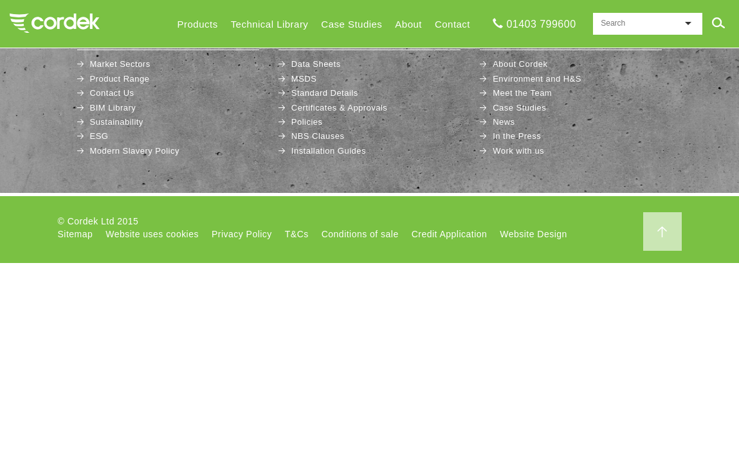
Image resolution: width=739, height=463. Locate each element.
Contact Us (112, 93)
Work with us (518, 151)
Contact (452, 24)
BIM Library (113, 108)
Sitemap (75, 234)
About (408, 24)
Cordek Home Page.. (55, 23)
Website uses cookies (152, 234)
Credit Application (450, 234)
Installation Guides (328, 151)
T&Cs (297, 234)
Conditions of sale (360, 234)
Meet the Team (522, 93)
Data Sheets (316, 64)
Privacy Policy (242, 234)
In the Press (517, 136)
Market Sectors (120, 64)
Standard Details (324, 93)
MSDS (303, 79)
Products (198, 24)
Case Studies (351, 24)
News (504, 122)
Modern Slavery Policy (134, 151)
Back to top (662, 231)
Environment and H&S (537, 79)
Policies (307, 122)
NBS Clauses (318, 136)
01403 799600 (541, 24)
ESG (99, 136)
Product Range (120, 79)
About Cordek (520, 64)
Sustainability (116, 122)
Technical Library (270, 24)
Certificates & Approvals (339, 108)
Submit (718, 23)
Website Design (533, 234)
